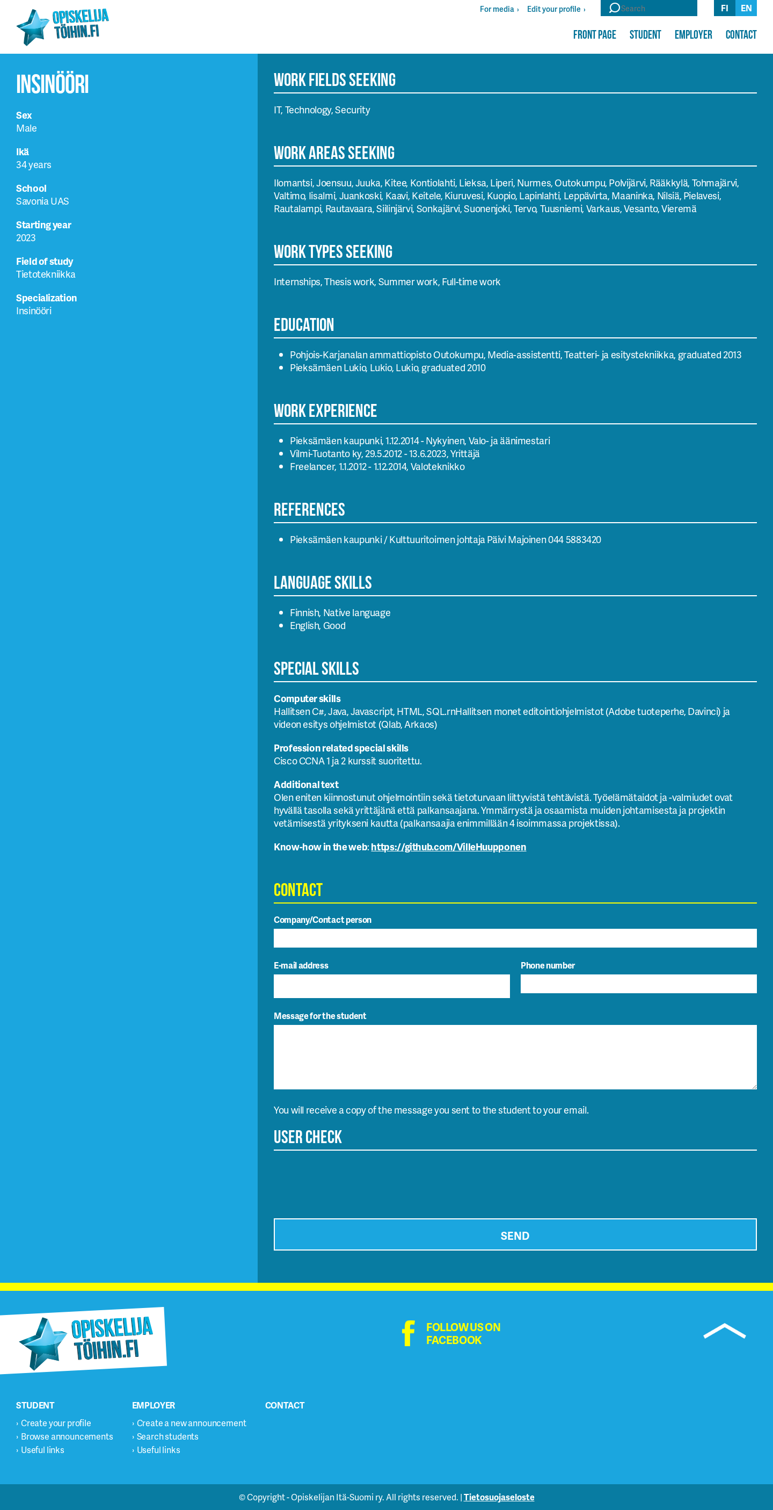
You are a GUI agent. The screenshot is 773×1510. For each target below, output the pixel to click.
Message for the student (320, 1015)
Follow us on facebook (463, 1333)
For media (497, 9)
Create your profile (56, 1423)
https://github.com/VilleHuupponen (448, 846)
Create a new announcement (191, 1423)
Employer (693, 34)
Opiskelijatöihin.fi (62, 27)
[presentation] (355, 1181)
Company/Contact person (322, 919)
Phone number (548, 965)
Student (645, 34)
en (746, 8)
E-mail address (301, 965)
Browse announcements (67, 1436)
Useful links (42, 1449)
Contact (741, 34)
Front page (594, 34)
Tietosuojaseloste (499, 1497)
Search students (168, 1436)
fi (724, 8)
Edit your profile (554, 9)
